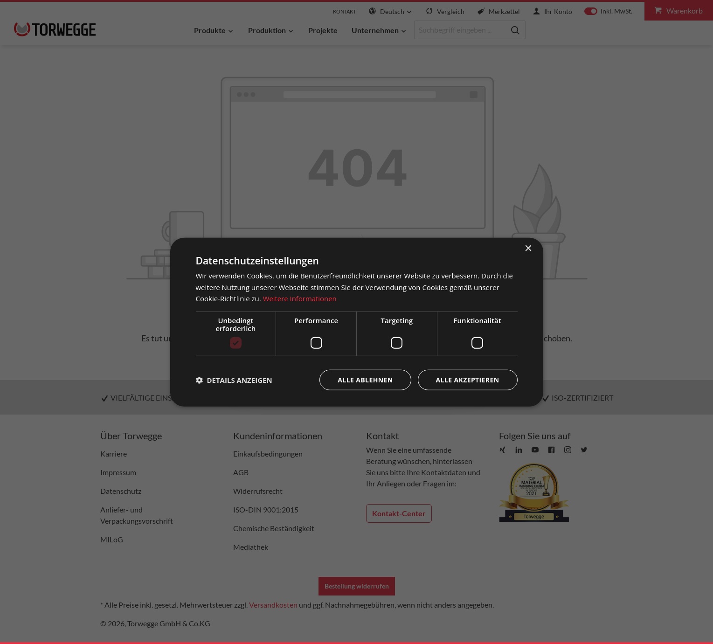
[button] (234, 380)
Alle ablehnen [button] (365, 379)
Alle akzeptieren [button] (467, 379)
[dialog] (356, 322)
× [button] (528, 248)
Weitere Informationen (300, 298)
